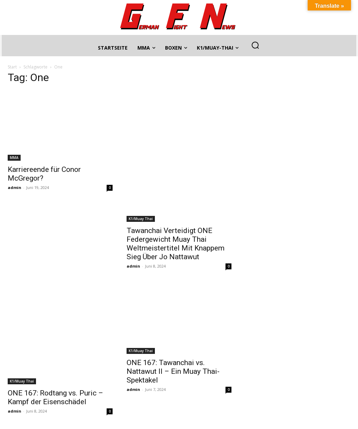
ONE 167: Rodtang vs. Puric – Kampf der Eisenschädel (55, 397)
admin (14, 187)
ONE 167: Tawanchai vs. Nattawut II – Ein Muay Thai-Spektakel (173, 371)
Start (12, 67)
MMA (14, 157)
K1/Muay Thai (141, 218)
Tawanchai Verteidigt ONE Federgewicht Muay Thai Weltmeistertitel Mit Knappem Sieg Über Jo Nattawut (175, 243)
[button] (255, 45)
